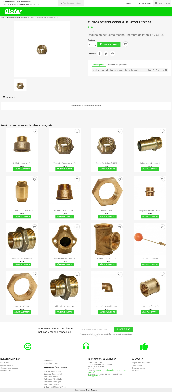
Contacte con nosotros (9, 368)
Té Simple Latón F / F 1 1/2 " (107, 259)
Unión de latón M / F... (22, 163)
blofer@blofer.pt (94, 376)
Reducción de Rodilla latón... (107, 306)
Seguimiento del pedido (141, 363)
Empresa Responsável (53, 374)
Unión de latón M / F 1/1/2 (64, 211)
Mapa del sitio (5, 371)
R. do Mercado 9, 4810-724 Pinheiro (17, 2)
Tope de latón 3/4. (22, 306)
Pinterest (112, 53)
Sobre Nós (4, 363)
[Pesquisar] (71, 3)
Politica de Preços (51, 377)
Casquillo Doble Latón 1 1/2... (150, 211)
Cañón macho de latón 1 (150, 163)
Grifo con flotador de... (150, 259)
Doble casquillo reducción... (22, 259)
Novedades (48, 361)
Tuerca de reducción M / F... (64, 163)
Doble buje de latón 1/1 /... (64, 306)
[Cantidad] (91, 44)
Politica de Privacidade (53, 379)
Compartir (99, 53)
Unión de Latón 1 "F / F (150, 306)
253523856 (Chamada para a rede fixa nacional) (21, 4)
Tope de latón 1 (107, 211)
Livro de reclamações (52, 371)
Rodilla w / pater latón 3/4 (64, 259)
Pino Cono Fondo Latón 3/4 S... (22, 211)
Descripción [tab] (98, 64)
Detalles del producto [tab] (117, 64)
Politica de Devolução (52, 382)
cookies (86, 390)
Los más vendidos (51, 363)
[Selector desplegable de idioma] (130, 3)
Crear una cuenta (138, 368)
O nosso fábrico (6, 365)
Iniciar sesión (137, 365)
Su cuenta (137, 359)
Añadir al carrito (109, 44)
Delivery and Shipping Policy (55, 387)
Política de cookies (51, 384)
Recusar (94, 390)
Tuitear (106, 53)
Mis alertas (136, 371)
